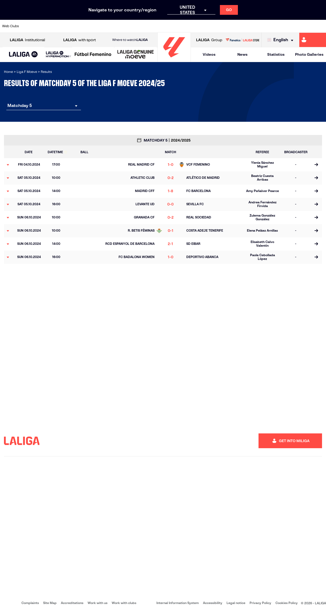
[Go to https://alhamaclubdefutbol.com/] (53, 26)
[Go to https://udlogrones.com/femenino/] (320, 26)
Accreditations (72, 603)
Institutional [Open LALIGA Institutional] (27, 40)
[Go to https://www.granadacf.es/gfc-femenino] (167, 26)
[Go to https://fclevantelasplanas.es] (148, 26)
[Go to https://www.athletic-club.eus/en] (34, 26)
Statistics (275, 54)
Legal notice (236, 603)
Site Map (50, 603)
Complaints (30, 603)
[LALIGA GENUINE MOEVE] (135, 54)
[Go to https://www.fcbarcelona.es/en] (129, 26)
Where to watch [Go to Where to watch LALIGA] (130, 40)
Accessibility (212, 603)
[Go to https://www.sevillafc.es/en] (301, 26)
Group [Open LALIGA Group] (209, 40)
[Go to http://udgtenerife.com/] (91, 26)
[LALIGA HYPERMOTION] (58, 54)
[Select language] (281, 40)
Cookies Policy (286, 603)
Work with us (97, 603)
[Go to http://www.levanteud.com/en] (187, 26)
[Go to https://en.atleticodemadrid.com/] (72, 26)
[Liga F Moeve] (93, 54)
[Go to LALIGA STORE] (242, 40)
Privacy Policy (260, 603)
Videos (209, 54)
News (242, 54)
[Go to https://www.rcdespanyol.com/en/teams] (225, 26)
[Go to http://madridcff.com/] (206, 26)
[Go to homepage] (174, 59)
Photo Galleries (309, 54)
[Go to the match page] (316, 164)
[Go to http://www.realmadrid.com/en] (244, 26)
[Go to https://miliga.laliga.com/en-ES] (312, 40)
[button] (23, 54)
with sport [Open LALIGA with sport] (79, 40)
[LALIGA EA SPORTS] (23, 54)
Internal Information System (177, 603)
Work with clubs (124, 603)
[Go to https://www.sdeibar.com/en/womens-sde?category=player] (282, 26)
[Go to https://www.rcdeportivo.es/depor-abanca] (110, 26)
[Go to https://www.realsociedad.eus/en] (263, 26)
